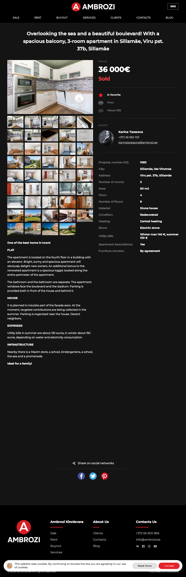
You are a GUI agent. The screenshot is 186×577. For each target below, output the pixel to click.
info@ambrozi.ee (148, 539)
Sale (16, 17)
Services (89, 17)
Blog (169, 17)
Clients (116, 17)
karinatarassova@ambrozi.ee (137, 142)
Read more (145, 565)
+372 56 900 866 (147, 533)
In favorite (109, 95)
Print (106, 103)
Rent (37, 17)
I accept (169, 565)
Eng (173, 6)
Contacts (143, 17)
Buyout (62, 17)
